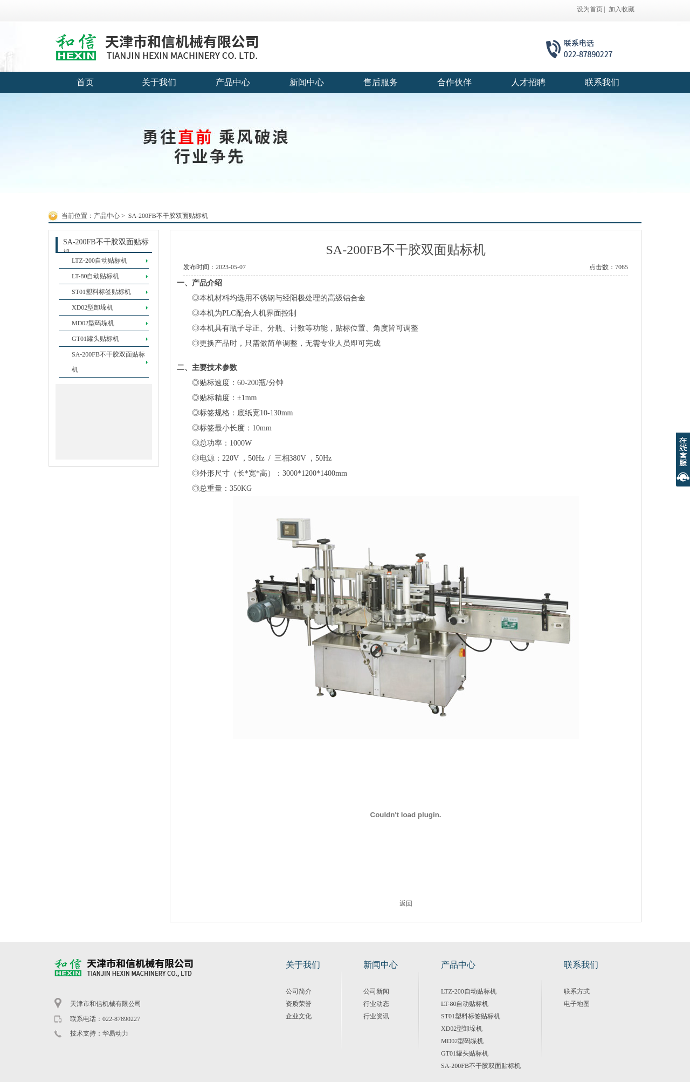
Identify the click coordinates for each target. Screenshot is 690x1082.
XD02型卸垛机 (461, 1028)
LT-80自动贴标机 (464, 1004)
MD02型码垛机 (462, 1041)
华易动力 (115, 1033)
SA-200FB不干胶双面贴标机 (168, 216)
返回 (405, 903)
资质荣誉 (299, 1004)
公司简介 (299, 991)
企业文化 (299, 1016)
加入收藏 (621, 9)
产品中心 (107, 216)
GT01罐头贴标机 (464, 1053)
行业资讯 (376, 1016)
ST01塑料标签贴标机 (470, 1016)
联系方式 (577, 991)
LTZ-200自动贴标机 (468, 991)
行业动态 (376, 1004)
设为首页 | (591, 9)
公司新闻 (376, 991)
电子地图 (577, 1004)
